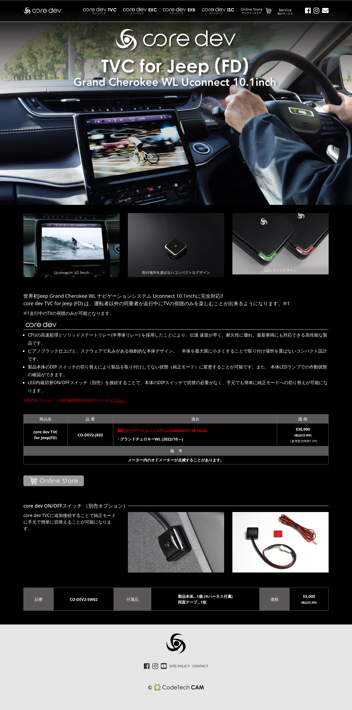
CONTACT (200, 666)
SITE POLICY (179, 666)
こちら (119, 400)
